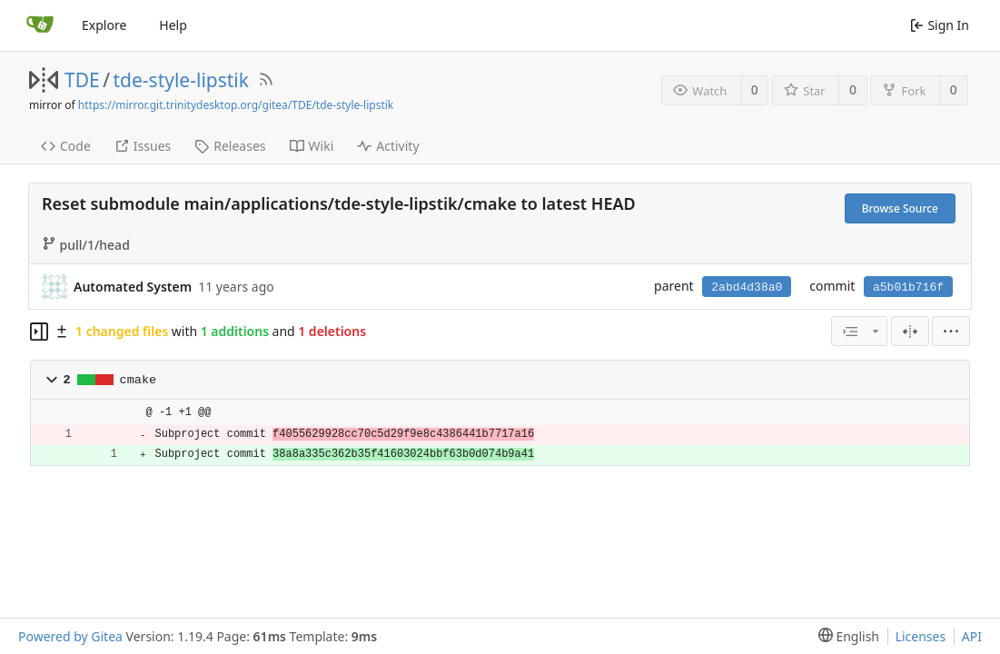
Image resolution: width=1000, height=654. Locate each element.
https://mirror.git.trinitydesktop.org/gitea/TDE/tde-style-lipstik (235, 105)
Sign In (939, 25)
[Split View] (910, 331)
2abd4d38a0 (746, 287)
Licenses (921, 636)
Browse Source (900, 208)
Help (173, 25)
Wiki (312, 145)
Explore (104, 25)
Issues (142, 145)
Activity (388, 145)
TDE (82, 80)
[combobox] (859, 331)
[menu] (951, 331)
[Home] (40, 25)
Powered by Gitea (70, 636)
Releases (229, 145)
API (972, 636)
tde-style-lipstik (182, 80)
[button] (52, 380)
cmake (138, 380)
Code (66, 145)
